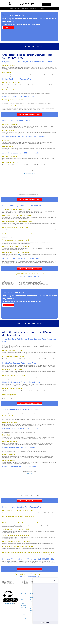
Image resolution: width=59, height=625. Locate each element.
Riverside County (24, 609)
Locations (41, 8)
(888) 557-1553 (27, 4)
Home (11, 8)
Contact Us (24, 8)
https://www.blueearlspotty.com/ (29, 173)
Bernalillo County (24, 612)
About (17, 8)
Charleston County (24, 593)
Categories (33, 8)
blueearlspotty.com (9, 603)
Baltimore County (24, 595)
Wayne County (23, 605)
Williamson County (24, 607)
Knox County (23, 618)
